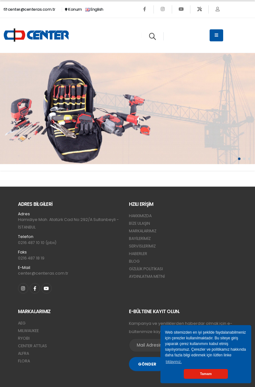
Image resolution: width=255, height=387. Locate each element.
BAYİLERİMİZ (140, 238)
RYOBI (24, 338)
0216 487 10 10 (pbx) (37, 242)
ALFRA (23, 353)
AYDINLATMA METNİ (147, 276)
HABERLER (138, 253)
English (94, 9)
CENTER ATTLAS (32, 345)
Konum (73, 9)
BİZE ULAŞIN (139, 223)
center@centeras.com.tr (29, 9)
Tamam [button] (206, 374)
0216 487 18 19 (31, 258)
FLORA (24, 361)
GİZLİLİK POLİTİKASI (146, 268)
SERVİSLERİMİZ (142, 246)
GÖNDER (147, 364)
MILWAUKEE (28, 330)
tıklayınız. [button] (174, 362)
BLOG (134, 261)
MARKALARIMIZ (142, 231)
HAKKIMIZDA (140, 215)
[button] (239, 159)
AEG (22, 323)
